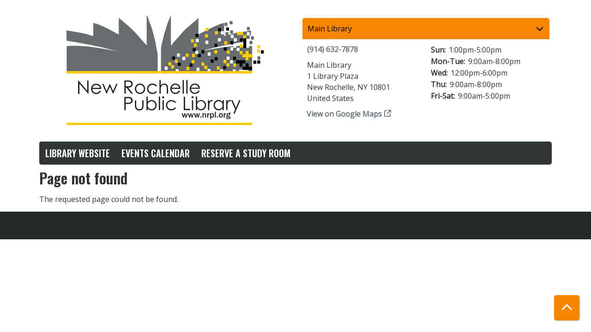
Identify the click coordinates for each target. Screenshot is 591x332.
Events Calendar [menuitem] (155, 153)
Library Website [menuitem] (77, 153)
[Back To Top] (566, 307)
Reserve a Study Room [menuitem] (245, 153)
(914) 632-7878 (332, 49)
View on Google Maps (344, 114)
